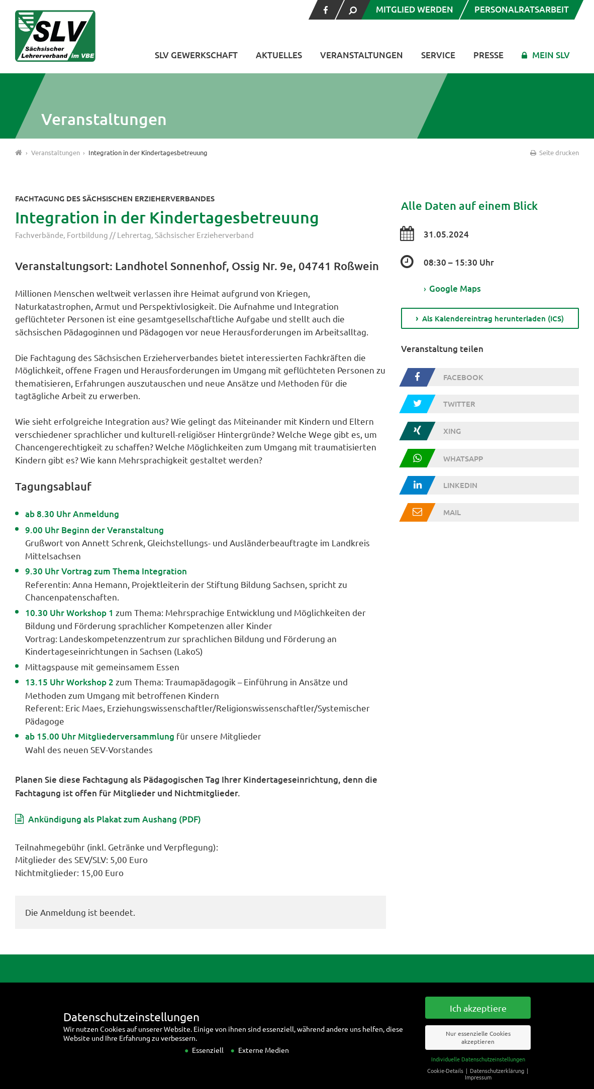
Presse (488, 55)
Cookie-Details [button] (446, 1084)
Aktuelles (279, 55)
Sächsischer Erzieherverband (204, 234)
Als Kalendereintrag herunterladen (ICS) (493, 319)
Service (438, 55)
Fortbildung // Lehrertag (109, 234)
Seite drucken (554, 152)
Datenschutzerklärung (498, 1084)
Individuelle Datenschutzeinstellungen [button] (478, 1072)
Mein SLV (551, 55)
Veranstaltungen (361, 55)
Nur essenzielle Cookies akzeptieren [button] (478, 1051)
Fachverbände (39, 234)
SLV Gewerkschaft (196, 55)
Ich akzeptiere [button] (478, 1021)
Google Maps (452, 289)
